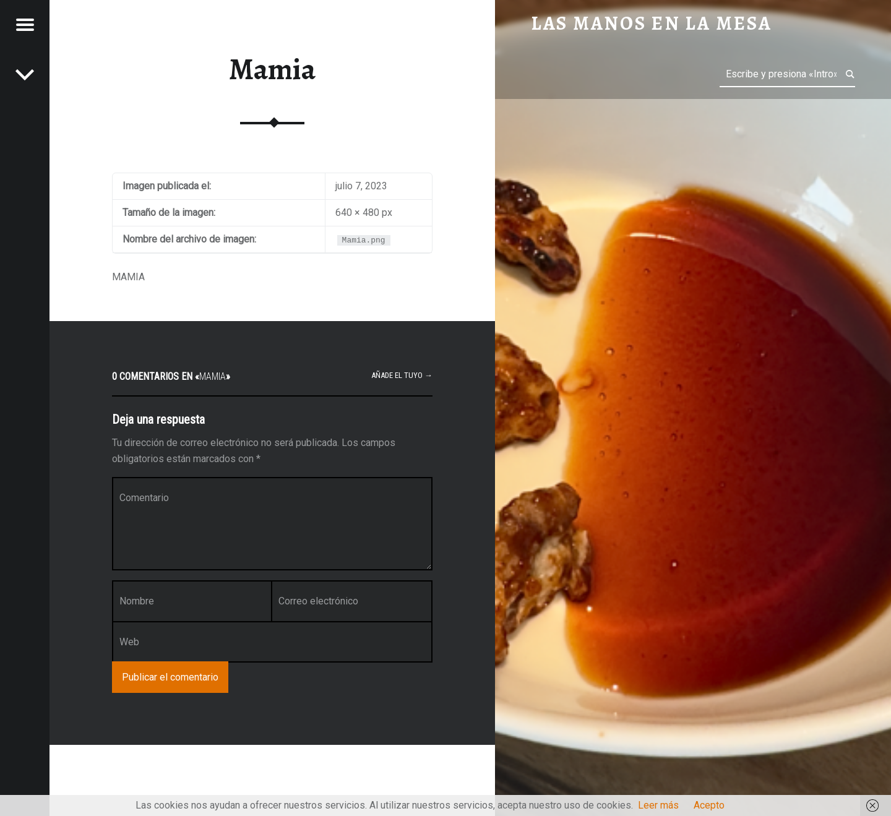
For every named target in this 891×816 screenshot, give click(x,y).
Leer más (658, 805)
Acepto (709, 805)
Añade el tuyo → (402, 375)
